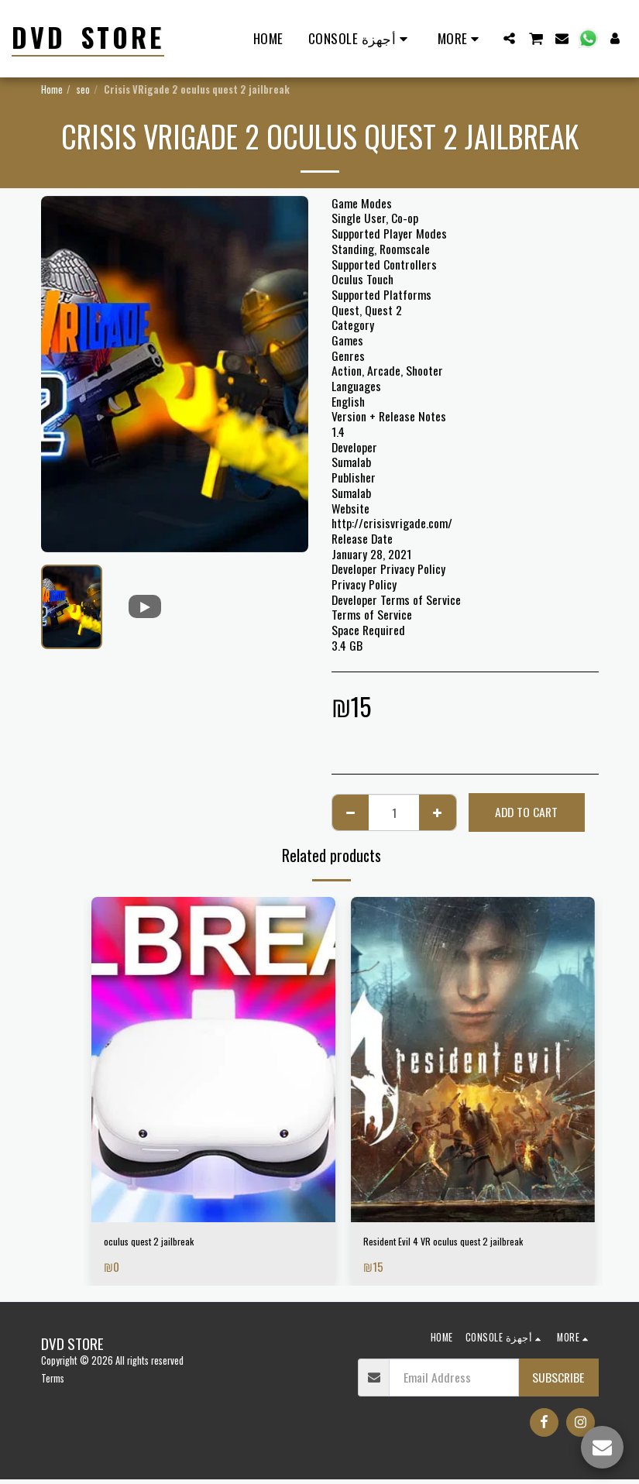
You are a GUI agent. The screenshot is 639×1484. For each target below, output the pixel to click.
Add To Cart (526, 811)
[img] (213, 1059)
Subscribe (558, 1381)
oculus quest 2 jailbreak (161, 1243)
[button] (509, 38)
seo (83, 89)
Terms (52, 1383)
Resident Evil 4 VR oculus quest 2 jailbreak (464, 1243)
